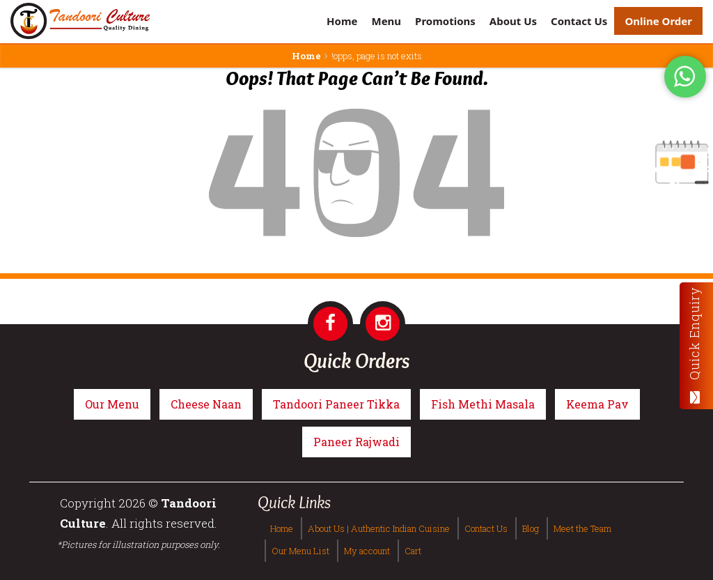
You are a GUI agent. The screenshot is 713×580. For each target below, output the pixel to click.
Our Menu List (300, 550)
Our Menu (112, 404)
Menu (386, 21)
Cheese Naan (206, 404)
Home (342, 21)
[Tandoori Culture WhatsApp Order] (685, 75)
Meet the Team (582, 528)
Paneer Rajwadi (356, 441)
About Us (513, 21)
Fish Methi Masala (483, 404)
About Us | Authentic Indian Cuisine (379, 528)
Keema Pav (597, 404)
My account (367, 550)
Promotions (445, 21)
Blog (530, 528)
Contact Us (579, 21)
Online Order (658, 21)
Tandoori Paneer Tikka (336, 404)
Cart (413, 550)
